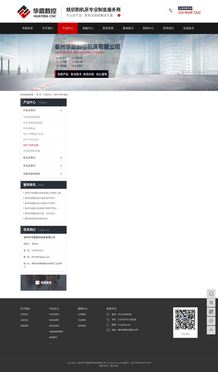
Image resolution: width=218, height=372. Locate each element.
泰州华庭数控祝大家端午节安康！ (41, 203)
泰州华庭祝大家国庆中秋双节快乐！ (42, 208)
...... (50, 343)
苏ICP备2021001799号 (141, 363)
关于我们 (47, 28)
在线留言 (188, 28)
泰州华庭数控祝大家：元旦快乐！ (41, 213)
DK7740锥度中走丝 (33, 134)
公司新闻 (82, 314)
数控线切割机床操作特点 (36, 218)
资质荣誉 (24, 326)
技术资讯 (82, 326)
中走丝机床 (29, 128)
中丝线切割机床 (31, 117)
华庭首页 (27, 28)
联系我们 (168, 28)
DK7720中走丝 (61, 94)
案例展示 (128, 28)
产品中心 (67, 28)
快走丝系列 (29, 157)
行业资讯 (82, 320)
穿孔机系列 (29, 165)
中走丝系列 (29, 110)
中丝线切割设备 (31, 150)
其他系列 (53, 337)
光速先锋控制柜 (31, 173)
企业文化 (24, 320)
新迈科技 (114, 366)
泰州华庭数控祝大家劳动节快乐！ (41, 198)
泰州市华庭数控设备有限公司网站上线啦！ (44, 193)
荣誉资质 (108, 28)
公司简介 (24, 314)
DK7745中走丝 (31, 139)
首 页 (38, 94)
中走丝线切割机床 (33, 122)
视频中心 (88, 28)
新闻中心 (148, 28)
